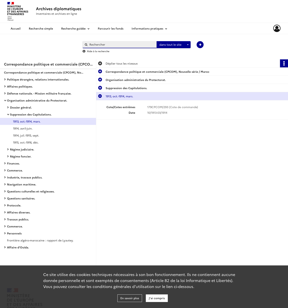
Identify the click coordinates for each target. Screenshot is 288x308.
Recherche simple (41, 28)
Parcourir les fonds (110, 28)
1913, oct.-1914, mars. (27, 121)
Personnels (14, 233)
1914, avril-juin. (23, 128)
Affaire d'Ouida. (18, 247)
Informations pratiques (147, 28)
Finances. (13, 163)
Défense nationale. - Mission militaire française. (39, 93)
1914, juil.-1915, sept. (26, 135)
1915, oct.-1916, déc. (26, 142)
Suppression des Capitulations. (31, 114)
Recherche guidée (73, 28)
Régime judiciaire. (22, 149)
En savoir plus (129, 298)
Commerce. (15, 170)
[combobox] (174, 44)
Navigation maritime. (21, 184)
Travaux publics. (18, 219)
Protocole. (14, 205)
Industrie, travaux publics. (24, 177)
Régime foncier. (20, 156)
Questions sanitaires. (21, 198)
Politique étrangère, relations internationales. (38, 79)
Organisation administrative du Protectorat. (37, 100)
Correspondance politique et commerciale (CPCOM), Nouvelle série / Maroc (44, 72)
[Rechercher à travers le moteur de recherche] (121, 44)
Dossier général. (21, 107)
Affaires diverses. (18, 212)
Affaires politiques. (20, 86)
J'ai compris (157, 298)
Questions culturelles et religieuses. (31, 191)
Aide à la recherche (98, 51)
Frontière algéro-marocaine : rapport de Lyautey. (40, 240)
